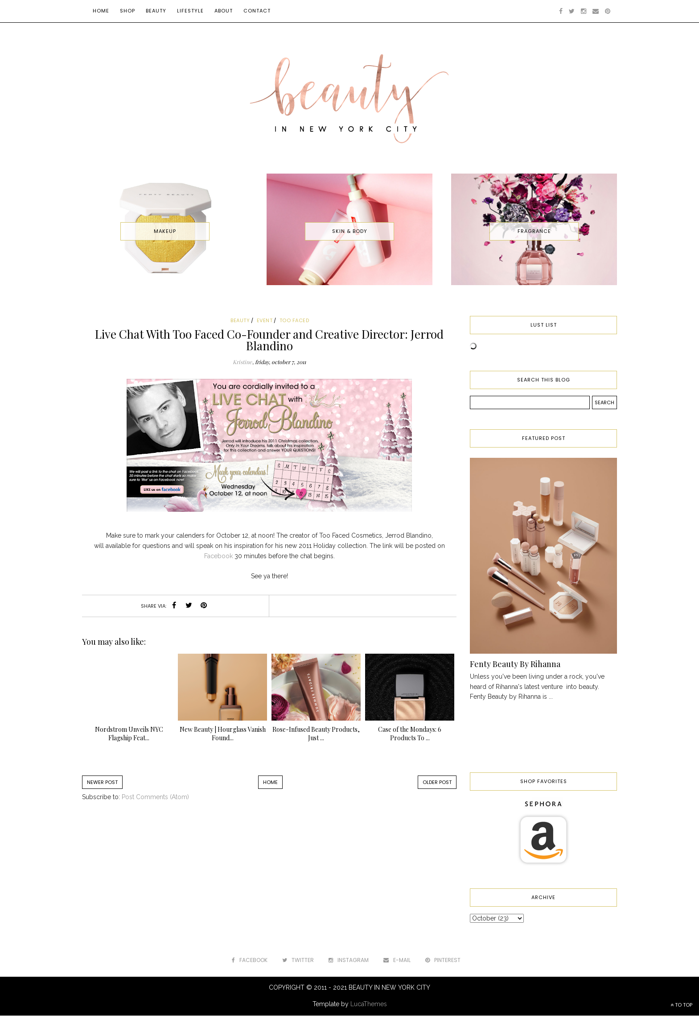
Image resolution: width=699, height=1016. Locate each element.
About (223, 10)
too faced (294, 320)
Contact (257, 10)
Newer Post (102, 782)
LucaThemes (368, 1004)
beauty (240, 320)
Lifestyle (190, 10)
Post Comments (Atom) (155, 796)
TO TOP (681, 1004)
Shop (127, 10)
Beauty (156, 10)
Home (101, 10)
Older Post (437, 782)
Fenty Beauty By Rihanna (515, 664)
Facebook (218, 556)
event (265, 320)
